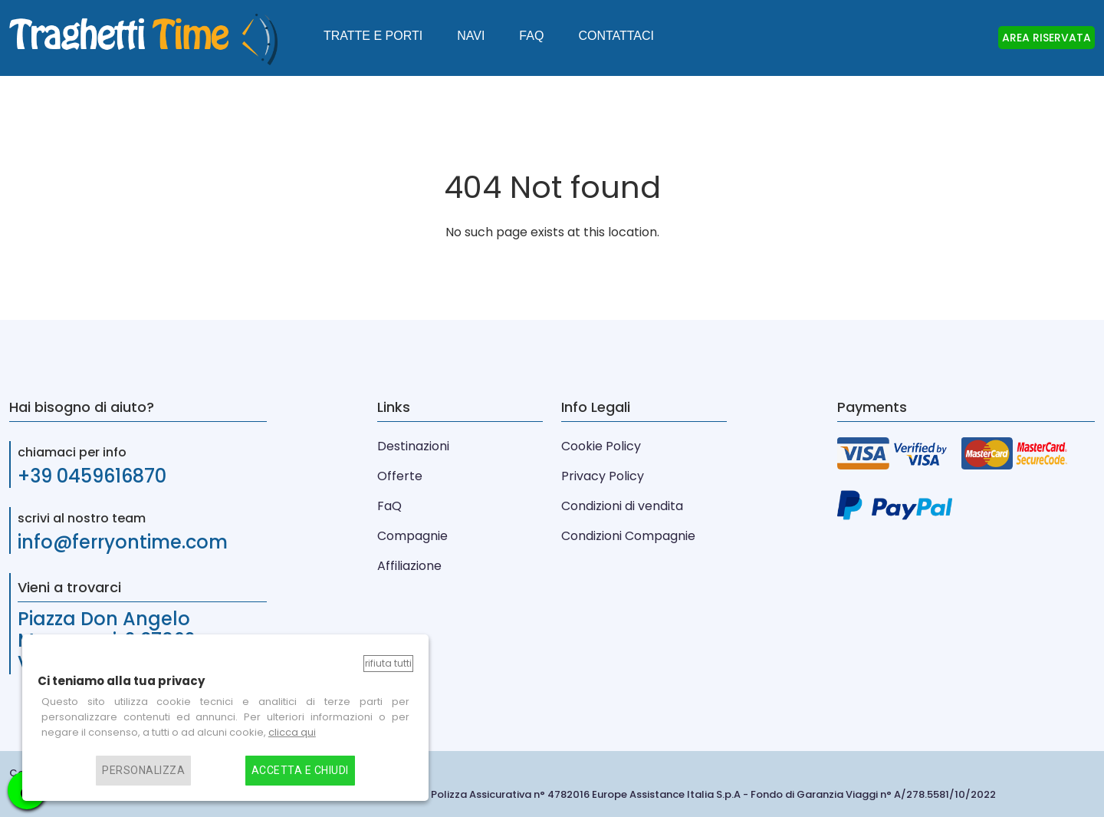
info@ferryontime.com (123, 542)
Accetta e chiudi (300, 771)
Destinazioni (413, 446)
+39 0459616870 (92, 476)
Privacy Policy (602, 476)
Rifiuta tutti (388, 663)
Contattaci (616, 35)
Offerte (399, 476)
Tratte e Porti (373, 35)
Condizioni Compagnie (628, 536)
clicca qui (292, 732)
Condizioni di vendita (622, 506)
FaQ (389, 506)
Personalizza (143, 771)
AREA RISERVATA (1046, 37)
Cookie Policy (601, 446)
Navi (471, 35)
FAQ (531, 35)
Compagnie (412, 536)
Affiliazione (409, 566)
